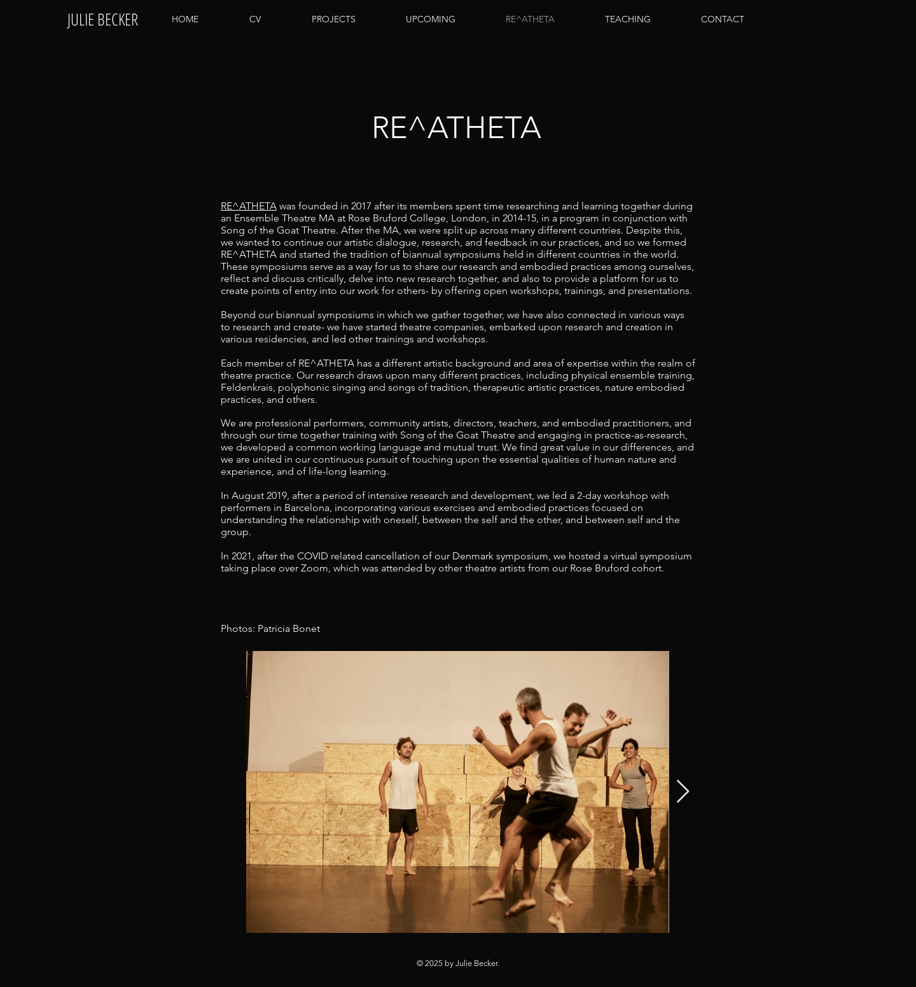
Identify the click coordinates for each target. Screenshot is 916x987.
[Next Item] (683, 792)
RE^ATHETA (249, 206)
